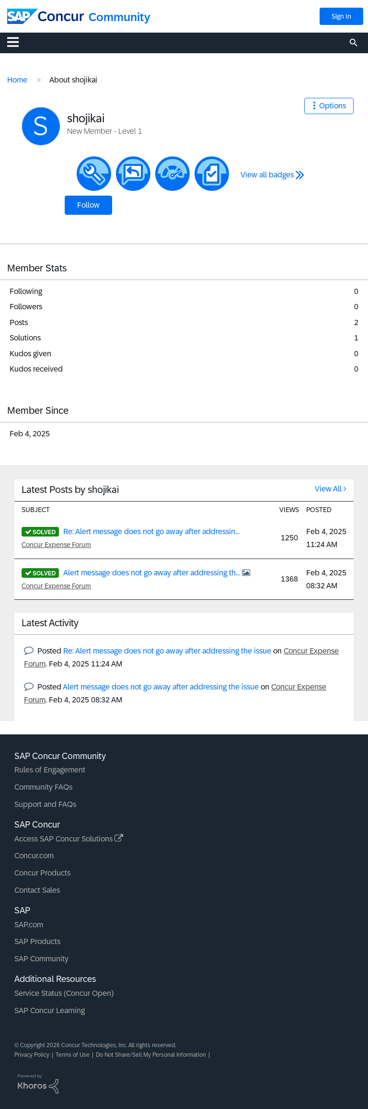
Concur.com (34, 856)
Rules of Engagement (49, 770)
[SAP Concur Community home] (45, 16)
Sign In (341, 16)
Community (119, 17)
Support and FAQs (45, 804)
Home (17, 80)
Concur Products (42, 873)
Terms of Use (73, 1054)
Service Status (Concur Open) (64, 993)
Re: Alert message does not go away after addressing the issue (167, 651)
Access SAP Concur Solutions (68, 839)
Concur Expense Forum (56, 545)
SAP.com (28, 925)
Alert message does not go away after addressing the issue (161, 687)
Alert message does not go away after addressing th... (152, 573)
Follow (88, 205)
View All (328, 489)
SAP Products (37, 941)
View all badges (267, 175)
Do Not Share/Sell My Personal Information (151, 1054)
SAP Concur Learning (49, 1010)
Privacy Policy (31, 1054)
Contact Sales (37, 890)
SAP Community (41, 959)
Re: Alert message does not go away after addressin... (151, 531)
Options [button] (332, 106)
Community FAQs (43, 787)
